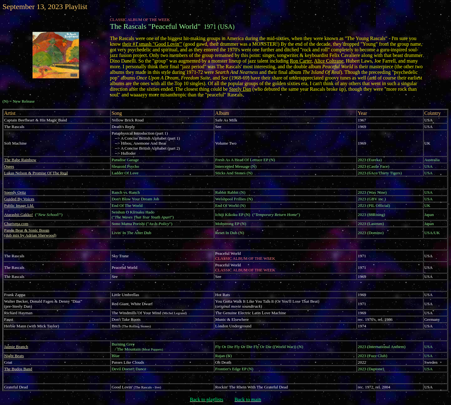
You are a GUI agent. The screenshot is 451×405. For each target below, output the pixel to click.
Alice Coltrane (329, 61)
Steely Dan (240, 89)
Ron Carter (301, 61)
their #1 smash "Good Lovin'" (152, 44)
